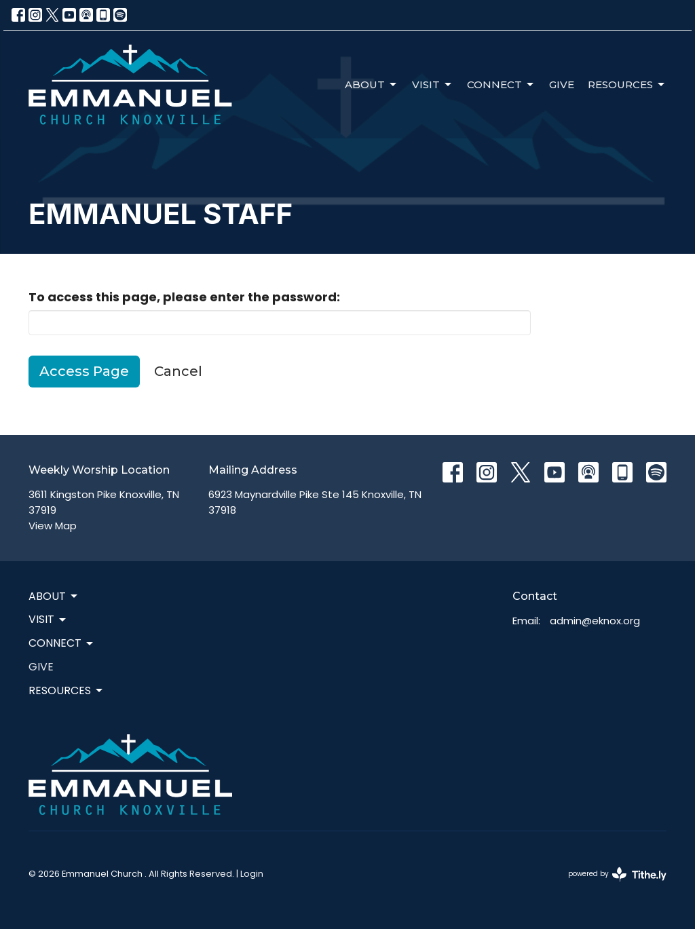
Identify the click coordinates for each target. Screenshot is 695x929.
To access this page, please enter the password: (184, 296)
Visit (432, 85)
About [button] (54, 596)
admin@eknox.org (595, 620)
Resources (627, 85)
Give (561, 84)
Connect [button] (62, 643)
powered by (617, 874)
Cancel (178, 371)
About (371, 85)
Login (251, 873)
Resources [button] (67, 690)
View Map (53, 525)
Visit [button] (48, 619)
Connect (501, 85)
